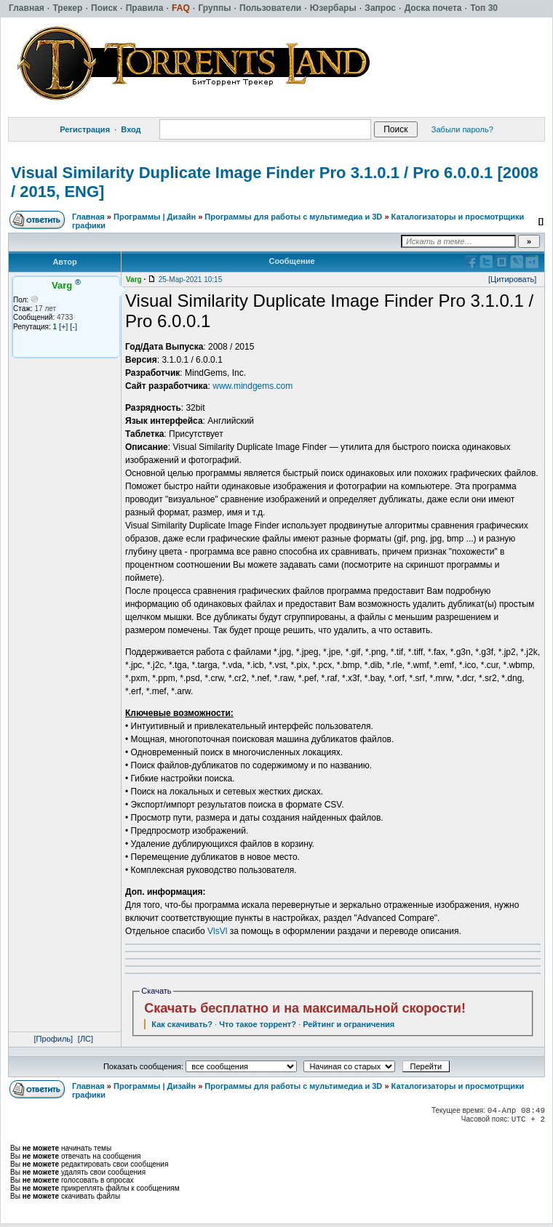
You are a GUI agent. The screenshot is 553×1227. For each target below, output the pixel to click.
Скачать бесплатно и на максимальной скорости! (305, 1008)
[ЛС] (85, 1038)
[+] (63, 326)
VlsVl (217, 931)
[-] (73, 326)
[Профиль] (53, 1038)
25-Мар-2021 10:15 (190, 279)
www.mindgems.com (252, 386)
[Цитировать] (512, 279)
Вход (130, 129)
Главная (88, 216)
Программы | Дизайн (155, 216)
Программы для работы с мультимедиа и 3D (293, 216)
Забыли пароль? (462, 129)
